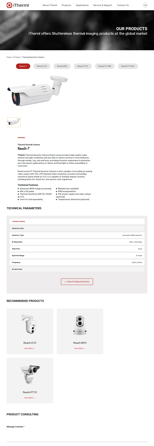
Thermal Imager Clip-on (64, 425)
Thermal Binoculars (62, 417)
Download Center (98, 410)
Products (66, 4)
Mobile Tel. (83, 354)
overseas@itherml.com (17, 427)
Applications (82, 4)
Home (9, 55)
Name (81, 343)
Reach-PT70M (105, 64)
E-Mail (82, 365)
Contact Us (123, 4)
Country (11, 354)
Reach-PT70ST (128, 64)
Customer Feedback (99, 417)
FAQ (92, 421)
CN (145, 5)
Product (16, 55)
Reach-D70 (42, 64)
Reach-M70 (62, 64)
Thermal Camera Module (64, 406)
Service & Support (102, 4)
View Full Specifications (77, 225)
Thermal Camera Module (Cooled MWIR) (71, 414)
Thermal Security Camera (65, 429)
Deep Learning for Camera (101, 406)
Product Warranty (98, 414)
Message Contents (15, 320)
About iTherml (50, 4)
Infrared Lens (60, 433)
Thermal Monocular (62, 421)
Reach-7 (23, 64)
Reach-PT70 (82, 64)
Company (11, 343)
